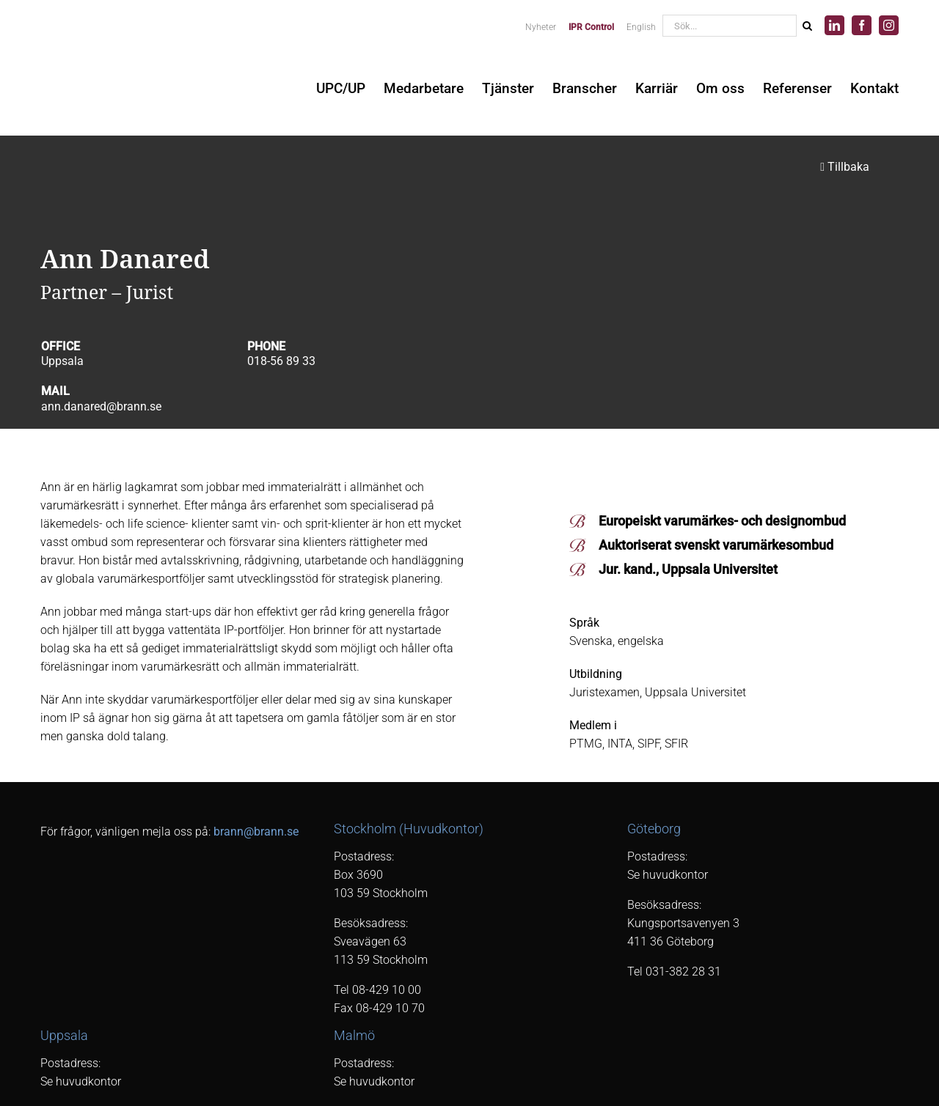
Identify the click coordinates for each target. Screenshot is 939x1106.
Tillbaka (844, 167)
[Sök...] (729, 26)
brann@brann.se (256, 831)
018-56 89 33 (281, 361)
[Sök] (807, 25)
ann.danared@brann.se (101, 406)
